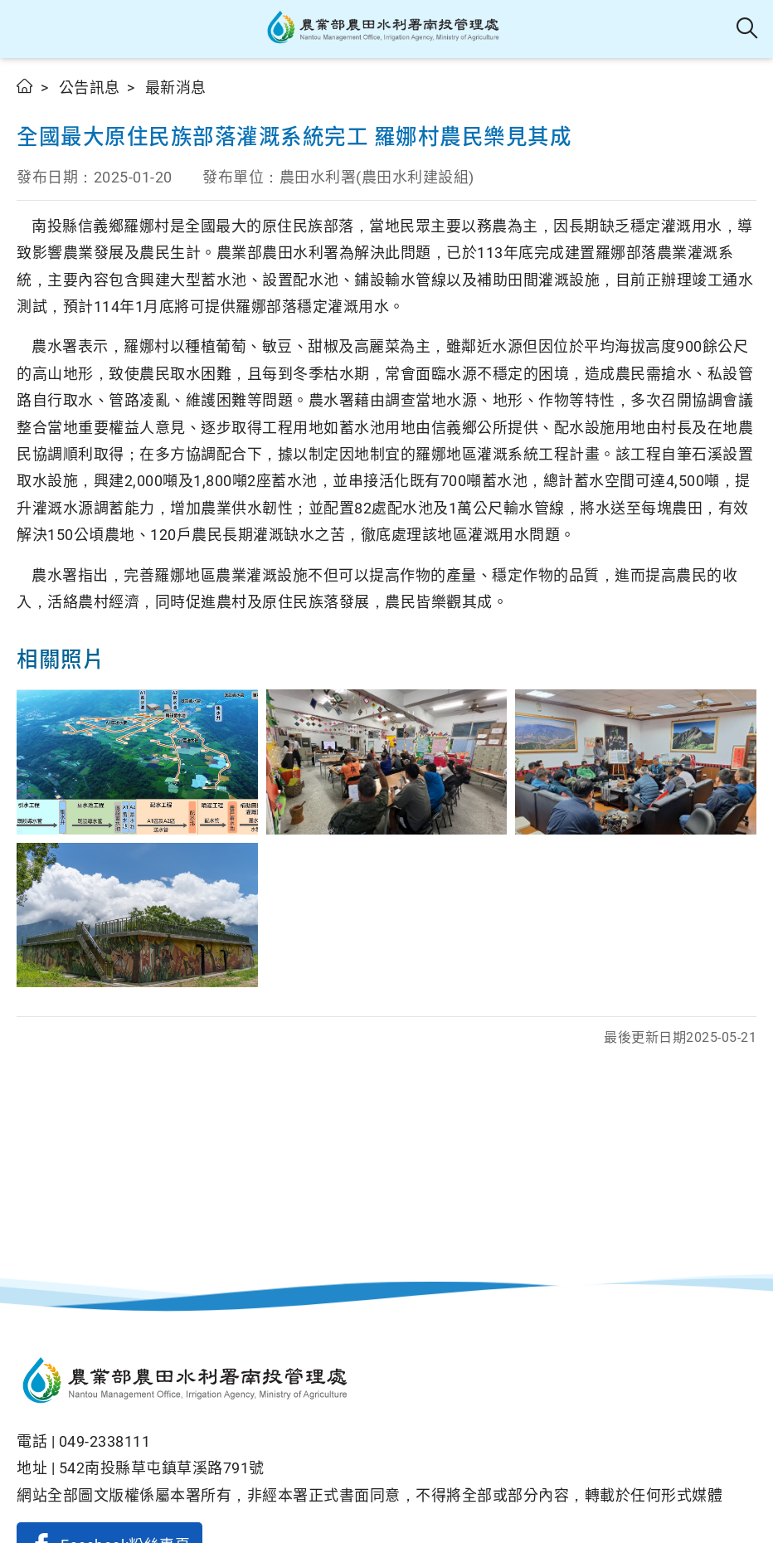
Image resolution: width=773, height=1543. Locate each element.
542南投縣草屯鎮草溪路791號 (162, 1468)
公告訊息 (89, 87)
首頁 (25, 86)
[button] (27, 29)
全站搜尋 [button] (748, 29)
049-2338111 (105, 1441)
